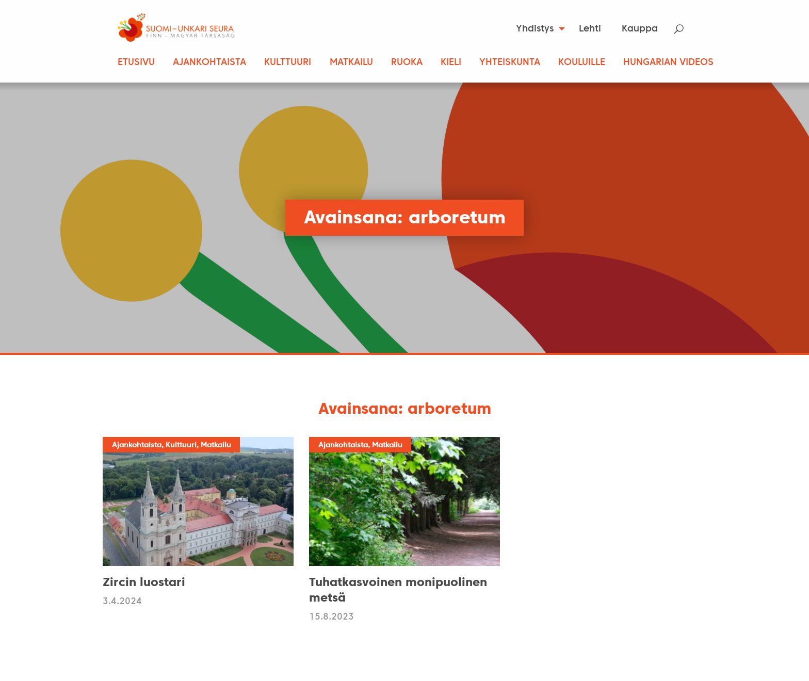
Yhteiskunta (509, 62)
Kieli (451, 62)
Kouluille (581, 62)
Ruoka (407, 62)
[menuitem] (537, 29)
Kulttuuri (287, 62)
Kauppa (640, 29)
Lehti (590, 29)
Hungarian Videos (668, 62)
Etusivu (136, 62)
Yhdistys (535, 29)
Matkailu (351, 62)
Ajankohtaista (209, 62)
